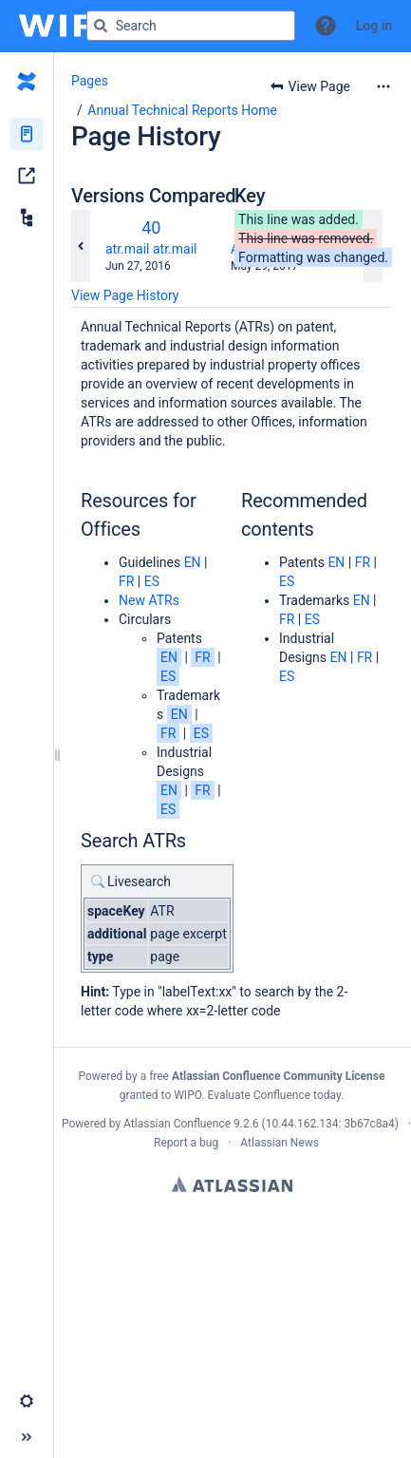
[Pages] (26, 134)
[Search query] (190, 25)
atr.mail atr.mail (150, 248)
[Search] (100, 25)
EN (192, 562)
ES (151, 581)
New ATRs (149, 600)
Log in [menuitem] (374, 25)
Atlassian (232, 1184)
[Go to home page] (74, 25)
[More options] (383, 86)
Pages (89, 80)
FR (126, 581)
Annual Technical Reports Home (182, 110)
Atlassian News (279, 1142)
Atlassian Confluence (177, 1123)
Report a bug (186, 1142)
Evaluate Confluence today (274, 1095)
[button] (325, 25)
